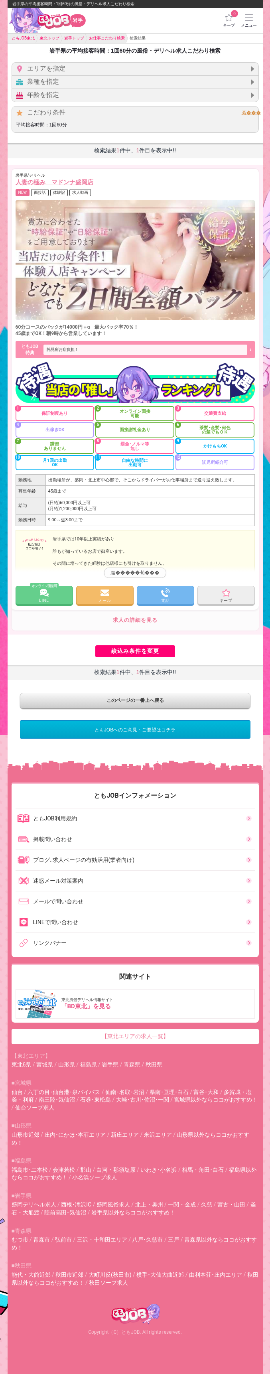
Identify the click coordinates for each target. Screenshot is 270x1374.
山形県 (66, 1064)
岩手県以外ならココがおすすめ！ (133, 1212)
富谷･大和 (206, 1092)
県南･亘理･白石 (169, 1092)
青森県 (132, 1064)
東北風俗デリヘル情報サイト (136, 1004)
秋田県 (154, 1064)
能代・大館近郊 (31, 1274)
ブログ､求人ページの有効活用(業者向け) (76, 860)
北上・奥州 (149, 1204)
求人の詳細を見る (135, 620)
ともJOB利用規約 (47, 818)
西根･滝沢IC (76, 1204)
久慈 (206, 1204)
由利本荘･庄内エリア (215, 1274)
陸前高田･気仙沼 (65, 1212)
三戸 (173, 1239)
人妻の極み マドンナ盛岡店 (54, 182)
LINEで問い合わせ (47, 922)
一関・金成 (182, 1204)
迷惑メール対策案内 (50, 880)
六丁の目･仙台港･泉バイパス (64, 1092)
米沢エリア (158, 1135)
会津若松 (64, 1170)
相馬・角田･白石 (203, 1170)
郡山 (85, 1170)
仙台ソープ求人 (34, 1107)
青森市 (41, 1239)
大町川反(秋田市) (110, 1274)
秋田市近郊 (69, 1274)
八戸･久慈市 (147, 1239)
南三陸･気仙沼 (57, 1099)
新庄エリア (125, 1135)
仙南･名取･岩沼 (124, 1092)
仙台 (17, 1092)
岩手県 (110, 1064)
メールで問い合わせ (50, 901)
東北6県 (22, 1064)
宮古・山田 (231, 1204)
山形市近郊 (25, 1135)
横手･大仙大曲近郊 (160, 1274)
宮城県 (44, 1064)
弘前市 (63, 1239)
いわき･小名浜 (158, 1170)
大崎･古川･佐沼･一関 (142, 1099)
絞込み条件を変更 (135, 651)
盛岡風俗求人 (113, 1204)
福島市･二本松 (30, 1170)
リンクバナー (42, 943)
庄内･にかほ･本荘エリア (75, 1135)
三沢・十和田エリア (102, 1239)
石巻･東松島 (95, 1099)
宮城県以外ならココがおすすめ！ (216, 1099)
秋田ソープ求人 (108, 1282)
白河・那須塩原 (116, 1170)
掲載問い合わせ (44, 839)
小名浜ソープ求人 (94, 1177)
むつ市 (20, 1239)
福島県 (88, 1064)
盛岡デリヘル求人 (34, 1204)
